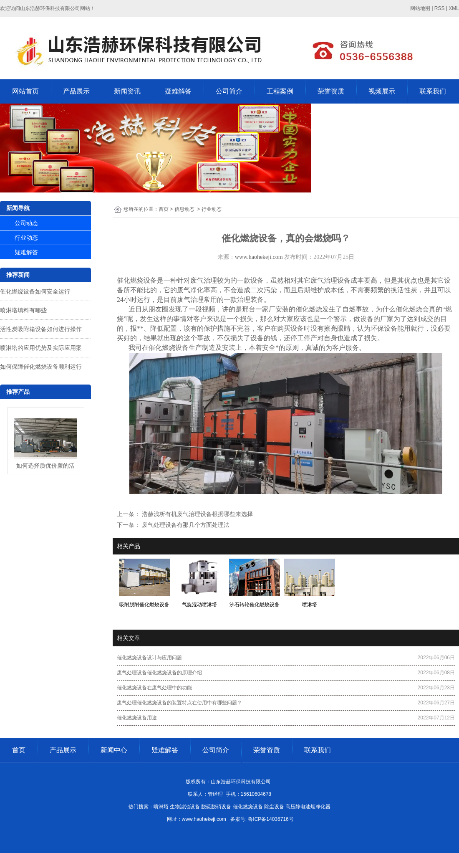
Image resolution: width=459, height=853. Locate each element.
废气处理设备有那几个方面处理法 (185, 524)
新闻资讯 (127, 91)
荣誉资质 (331, 91)
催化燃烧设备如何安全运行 (35, 291)
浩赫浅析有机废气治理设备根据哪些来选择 (196, 514)
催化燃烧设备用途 (137, 718)
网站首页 (25, 91)
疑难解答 (178, 91)
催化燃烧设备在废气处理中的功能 (154, 688)
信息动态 (184, 209)
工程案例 (280, 91)
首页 (164, 209)
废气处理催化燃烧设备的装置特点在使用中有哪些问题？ (179, 703)
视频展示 (381, 91)
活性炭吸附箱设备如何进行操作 (41, 329)
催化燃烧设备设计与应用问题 (149, 658)
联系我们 (432, 91)
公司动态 (26, 223)
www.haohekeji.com (259, 257)
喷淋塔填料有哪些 (23, 310)
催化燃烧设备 (137, 280)
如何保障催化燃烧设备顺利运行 (41, 366)
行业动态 (26, 237)
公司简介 (229, 91)
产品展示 (76, 91)
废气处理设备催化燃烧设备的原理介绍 (159, 673)
